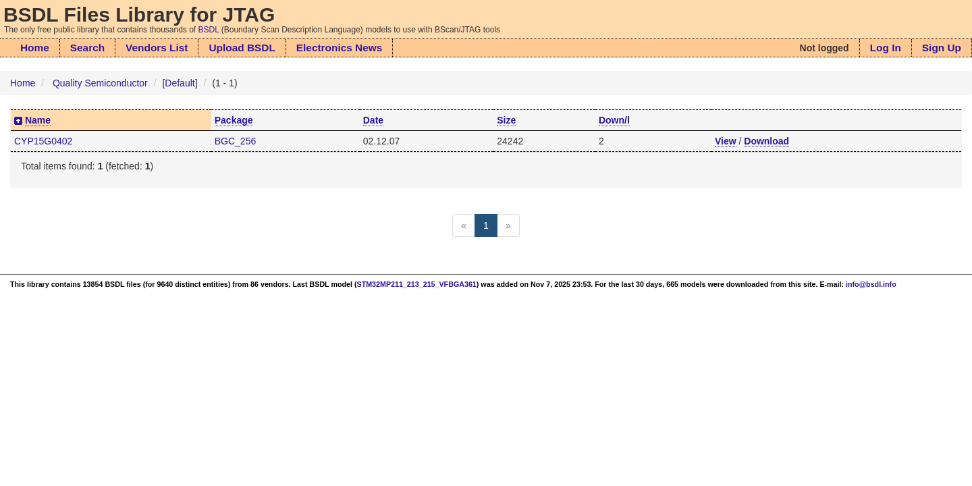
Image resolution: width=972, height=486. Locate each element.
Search (87, 47)
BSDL (208, 29)
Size (506, 120)
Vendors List (157, 47)
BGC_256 (235, 141)
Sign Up (941, 47)
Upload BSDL (242, 47)
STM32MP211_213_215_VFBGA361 (417, 284)
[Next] (508, 225)
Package (234, 120)
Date (373, 120)
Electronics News (339, 47)
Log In (885, 47)
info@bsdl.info (871, 284)
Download (766, 141)
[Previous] (463, 225)
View (725, 141)
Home (34, 47)
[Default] (179, 83)
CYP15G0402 (43, 141)
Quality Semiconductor (100, 83)
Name (38, 120)
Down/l (614, 120)
